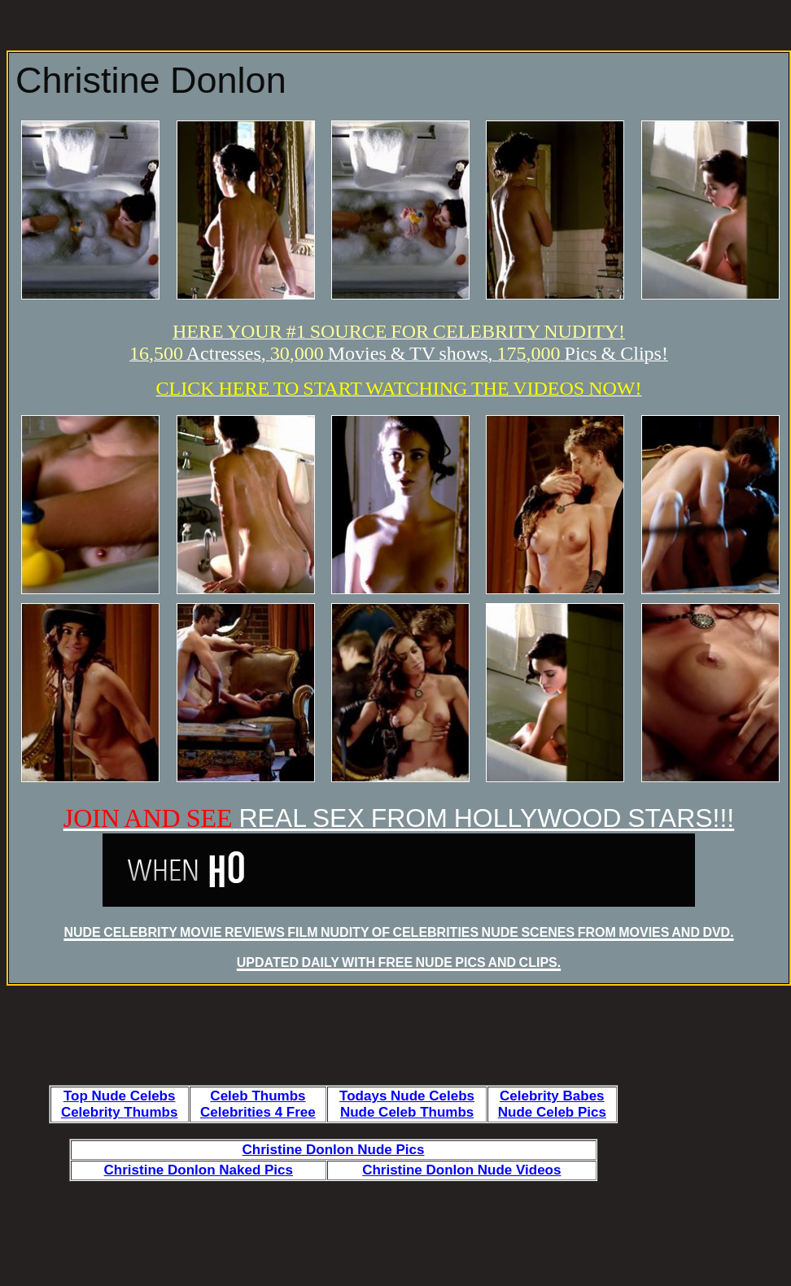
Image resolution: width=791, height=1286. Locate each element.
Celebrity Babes (552, 1096)
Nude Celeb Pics (552, 1112)
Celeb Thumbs (257, 1096)
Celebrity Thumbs (119, 1112)
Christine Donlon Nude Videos (461, 1170)
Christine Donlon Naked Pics (198, 1170)
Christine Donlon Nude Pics (334, 1149)
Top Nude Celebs (119, 1096)
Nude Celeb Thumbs (407, 1112)
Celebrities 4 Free (258, 1112)
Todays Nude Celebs (406, 1096)
